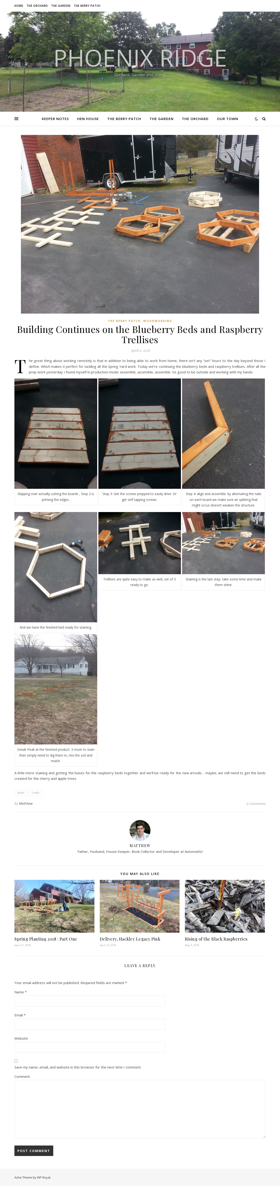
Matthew (26, 803)
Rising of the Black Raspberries (216, 939)
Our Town (227, 118)
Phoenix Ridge (140, 57)
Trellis (35, 793)
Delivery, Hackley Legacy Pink (130, 939)
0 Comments (256, 803)
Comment (22, 1076)
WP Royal (43, 1177)
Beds (20, 793)
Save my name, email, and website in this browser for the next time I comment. (77, 1067)
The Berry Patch (87, 6)
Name (20, 992)
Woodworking (157, 321)
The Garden (60, 6)
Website (21, 1038)
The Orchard (37, 6)
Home (18, 6)
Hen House (88, 118)
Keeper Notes (55, 118)
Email (20, 1015)
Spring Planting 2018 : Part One (45, 939)
